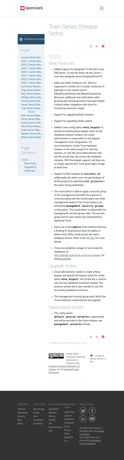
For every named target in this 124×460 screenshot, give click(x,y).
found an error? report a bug (98, 358)
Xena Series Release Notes (35, 93)
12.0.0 (31, 111)
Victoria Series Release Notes (37, 101)
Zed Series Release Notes (34, 86)
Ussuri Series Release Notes (36, 104)
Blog (20, 420)
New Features (32, 163)
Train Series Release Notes (35, 108)
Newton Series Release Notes (37, 133)
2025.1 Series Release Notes (36, 68)
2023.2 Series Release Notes (36, 79)
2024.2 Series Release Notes (36, 72)
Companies (38, 420)
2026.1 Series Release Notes (36, 61)
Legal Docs (69, 412)
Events (36, 412)
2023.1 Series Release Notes (36, 82)
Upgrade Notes (33, 167)
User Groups (39, 409)
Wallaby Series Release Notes (37, 97)
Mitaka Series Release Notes (36, 137)
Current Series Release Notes (36, 57)
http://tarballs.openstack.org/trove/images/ (77, 255)
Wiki (51, 431)
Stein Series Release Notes (35, 115)
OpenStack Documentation (34, 39)
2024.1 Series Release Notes (36, 75)
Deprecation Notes (35, 170)
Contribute (38, 423)
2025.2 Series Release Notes (36, 64)
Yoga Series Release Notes (35, 90)
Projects (21, 409)
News (20, 423)
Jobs (35, 416)
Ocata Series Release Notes (36, 130)
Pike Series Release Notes (35, 126)
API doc (91, 238)
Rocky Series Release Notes (36, 119)
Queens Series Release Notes (36, 122)
